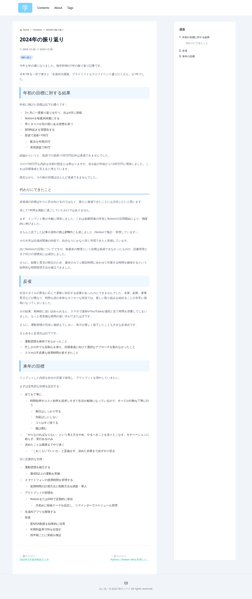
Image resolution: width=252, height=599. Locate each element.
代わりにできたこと (35, 189)
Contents (43, 8)
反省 (27, 281)
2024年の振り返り (54, 29)
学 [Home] (25, 7)
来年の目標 (34, 366)
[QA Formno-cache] (126, 583)
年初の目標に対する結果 (46, 93)
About (58, 8)
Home (25, 29)
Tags (70, 8)
